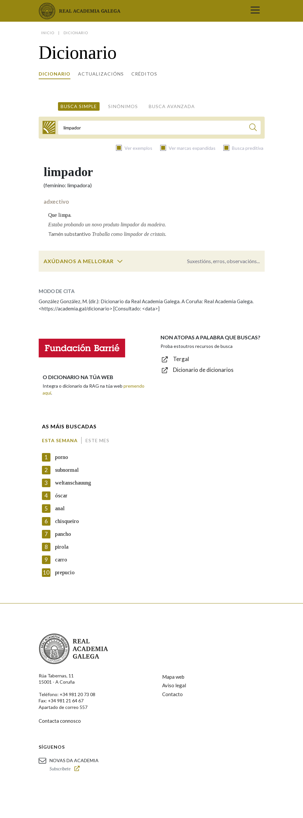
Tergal (181, 358)
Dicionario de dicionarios (203, 369)
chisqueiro (67, 521)
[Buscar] (253, 128)
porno (61, 457)
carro (61, 560)
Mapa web (173, 677)
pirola (61, 547)
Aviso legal (174, 685)
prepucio (65, 572)
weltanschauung (73, 483)
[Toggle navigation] (255, 11)
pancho (63, 534)
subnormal (67, 470)
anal (60, 508)
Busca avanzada (172, 106)
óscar (61, 495)
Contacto (172, 694)
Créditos (144, 74)
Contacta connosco (60, 721)
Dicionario (54, 74)
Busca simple (79, 106)
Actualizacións (101, 74)
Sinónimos (123, 106)
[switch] (120, 261)
